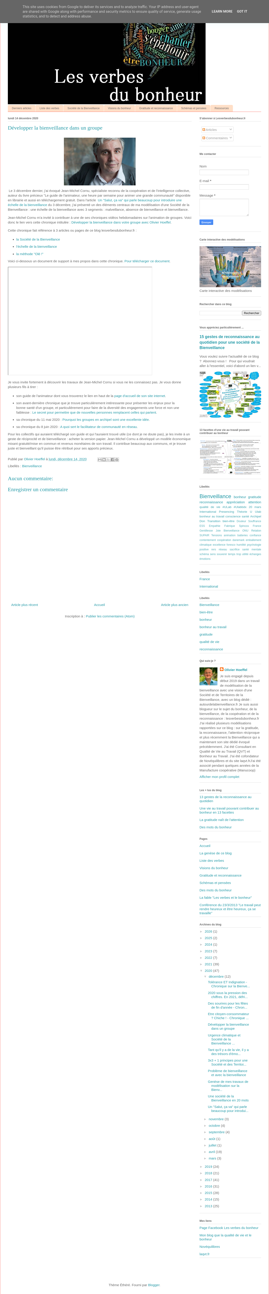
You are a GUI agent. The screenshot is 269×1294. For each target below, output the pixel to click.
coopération (224, 540)
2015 (209, 1193)
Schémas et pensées (193, 108)
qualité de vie (210, 507)
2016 (209, 1186)
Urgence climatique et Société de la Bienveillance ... (224, 1039)
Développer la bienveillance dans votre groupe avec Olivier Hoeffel (121, 222)
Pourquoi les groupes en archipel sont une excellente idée (105, 419)
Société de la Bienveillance (83, 108)
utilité (245, 554)
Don (202, 521)
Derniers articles (21, 108)
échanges (255, 554)
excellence (219, 544)
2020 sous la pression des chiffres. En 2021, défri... (228, 995)
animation (229, 535)
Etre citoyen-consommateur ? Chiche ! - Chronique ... (228, 1016)
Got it (242, 11)
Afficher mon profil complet (219, 777)
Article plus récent (24, 605)
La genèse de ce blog (216, 853)
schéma (204, 554)
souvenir (222, 554)
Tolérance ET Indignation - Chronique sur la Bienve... (229, 984)
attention (254, 502)
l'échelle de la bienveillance (36, 246)
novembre (217, 1119)
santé (245, 516)
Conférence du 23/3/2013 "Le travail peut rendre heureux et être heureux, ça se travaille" (230, 909)
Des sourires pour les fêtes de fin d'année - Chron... (228, 1005)
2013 (209, 1206)
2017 (209, 1180)
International (208, 511)
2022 (209, 958)
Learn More (222, 11)
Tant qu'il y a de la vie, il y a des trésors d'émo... (228, 1052)
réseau (223, 549)
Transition (213, 521)
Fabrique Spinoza (236, 526)
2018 (209, 1173)
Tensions (216, 535)
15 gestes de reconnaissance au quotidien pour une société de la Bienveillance (230, 342)
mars (213, 1158)
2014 (209, 1199)
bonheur (240, 497)
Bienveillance (32, 466)
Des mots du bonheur (216, 827)
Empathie (214, 526)
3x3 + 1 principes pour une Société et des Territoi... (228, 1062)
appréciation (235, 502)
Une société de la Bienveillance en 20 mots (228, 1098)
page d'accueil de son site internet (139, 396)
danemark (238, 540)
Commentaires (215, 138)
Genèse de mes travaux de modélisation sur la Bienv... (228, 1086)
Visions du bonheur (119, 108)
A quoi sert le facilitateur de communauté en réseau (98, 427)
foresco (231, 544)
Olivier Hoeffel (235, 670)
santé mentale (251, 549)
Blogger (153, 1285)
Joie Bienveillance (227, 530)
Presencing (226, 511)
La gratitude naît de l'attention (222, 820)
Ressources (222, 108)
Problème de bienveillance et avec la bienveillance (227, 1073)
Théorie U (244, 511)
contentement (208, 540)
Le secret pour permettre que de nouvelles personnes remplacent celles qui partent (94, 412)
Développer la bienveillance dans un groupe (228, 1026)
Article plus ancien (174, 605)
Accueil (99, 605)
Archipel (255, 516)
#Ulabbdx (240, 507)
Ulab (258, 511)
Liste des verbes (49, 108)
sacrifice (235, 549)
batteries (242, 535)
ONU (245, 530)
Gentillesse (206, 530)
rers (213, 549)
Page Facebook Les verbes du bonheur (229, 1228)
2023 (209, 951)
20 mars (255, 507)
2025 (209, 938)
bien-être (228, 521)
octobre (215, 1125)
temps (231, 554)
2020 (209, 971)
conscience (233, 516)
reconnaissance (211, 502)
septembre (217, 1132)
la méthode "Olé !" (29, 254)
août (212, 1139)
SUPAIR (204, 535)
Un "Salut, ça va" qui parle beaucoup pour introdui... (228, 1109)
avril (212, 1152)
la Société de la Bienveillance (38, 239)
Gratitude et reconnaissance (156, 108)
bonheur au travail (212, 516)
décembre (217, 976)
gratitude (254, 497)
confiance (255, 535)
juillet (213, 1145)
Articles (209, 130)
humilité (241, 544)
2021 (209, 964)
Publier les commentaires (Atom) (110, 616)
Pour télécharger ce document (146, 261)
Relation (256, 530)
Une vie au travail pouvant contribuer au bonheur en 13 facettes (229, 810)
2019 (209, 1166)
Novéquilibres (210, 1246)
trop (238, 554)
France (257, 526)
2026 (209, 931)
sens (213, 554)
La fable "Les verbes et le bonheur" (226, 897)
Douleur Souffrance (249, 521)
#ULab (227, 507)
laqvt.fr (205, 1254)
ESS (202, 526)
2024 (209, 944)
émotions (205, 558)
